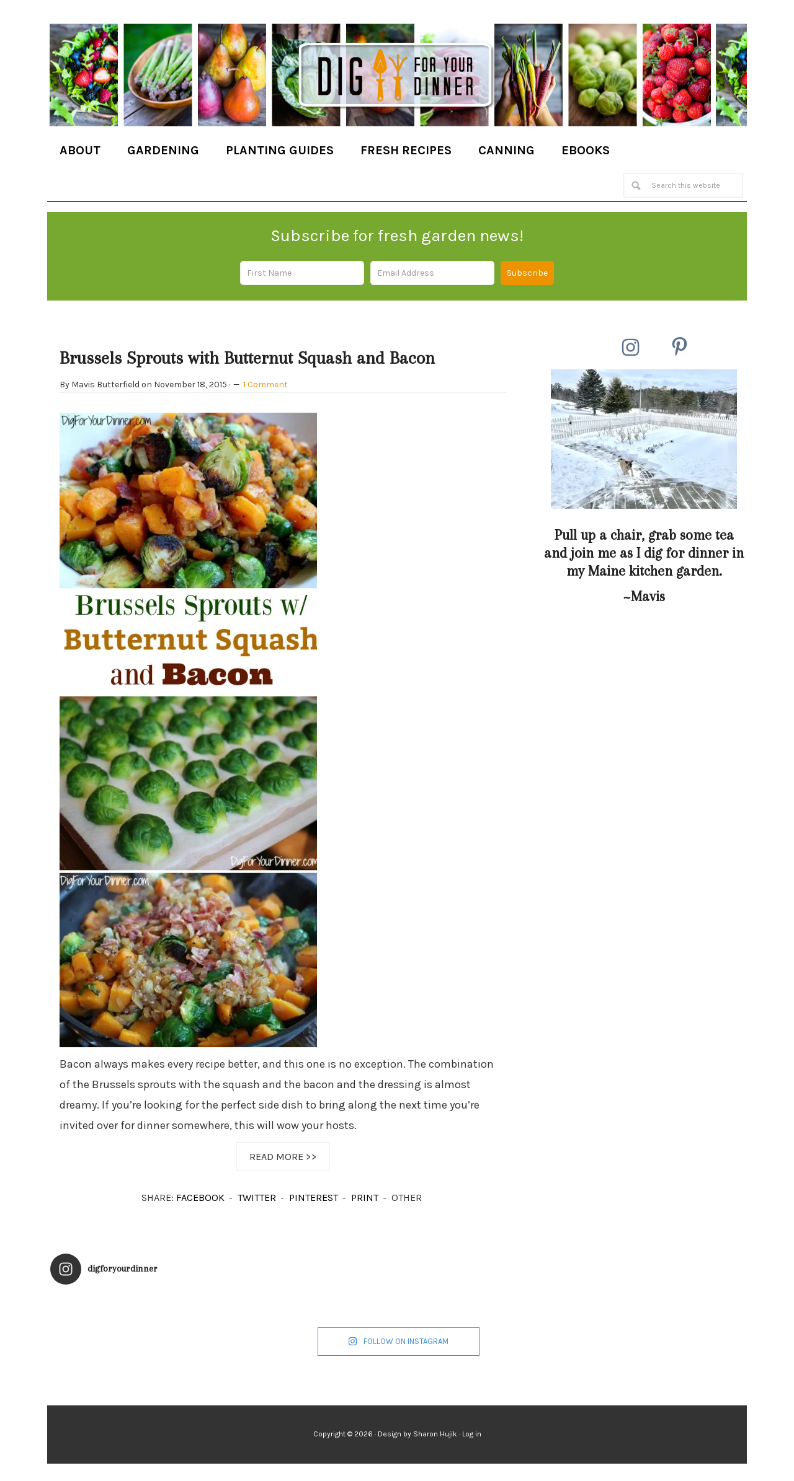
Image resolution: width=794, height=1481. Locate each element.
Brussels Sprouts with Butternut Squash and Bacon (247, 358)
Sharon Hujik (435, 1434)
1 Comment (265, 384)
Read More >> (283, 1156)
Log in (471, 1434)
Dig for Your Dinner (397, 76)
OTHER (406, 1197)
